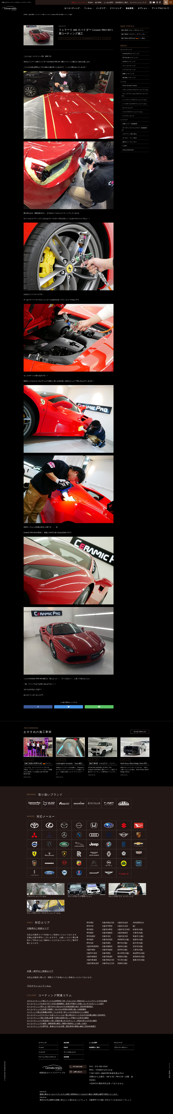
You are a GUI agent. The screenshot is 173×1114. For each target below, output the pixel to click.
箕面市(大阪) (138, 939)
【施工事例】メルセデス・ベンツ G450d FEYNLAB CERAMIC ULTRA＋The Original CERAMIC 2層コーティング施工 (102, 763)
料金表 (90, 2)
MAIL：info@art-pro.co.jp (100, 1070)
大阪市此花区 (107, 939)
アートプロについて (70, 1052)
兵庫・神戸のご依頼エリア (40, 971)
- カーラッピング (127, 108)
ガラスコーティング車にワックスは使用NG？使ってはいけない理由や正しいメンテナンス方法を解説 (67, 1001)
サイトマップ (118, 1042)
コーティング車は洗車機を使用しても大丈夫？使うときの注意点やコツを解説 (58, 1012)
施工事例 (98, 2)
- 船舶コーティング (128, 73)
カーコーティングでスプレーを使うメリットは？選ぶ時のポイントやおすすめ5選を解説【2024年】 (66, 1015)
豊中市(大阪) (122, 943)
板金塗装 (66, 1042)
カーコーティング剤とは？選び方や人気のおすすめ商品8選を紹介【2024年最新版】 (60, 1006)
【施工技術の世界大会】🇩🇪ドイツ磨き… (133, 38)
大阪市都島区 (107, 946)
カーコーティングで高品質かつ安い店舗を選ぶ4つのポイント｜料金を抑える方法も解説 (62, 1021)
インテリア (124, 120)
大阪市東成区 (91, 960)
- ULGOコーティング (128, 61)
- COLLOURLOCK (128, 150)
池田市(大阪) (122, 946)
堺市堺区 (90, 923)
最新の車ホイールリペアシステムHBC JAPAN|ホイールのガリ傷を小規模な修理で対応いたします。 (79, 1094)
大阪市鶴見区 (122, 933)
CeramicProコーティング (92, 38)
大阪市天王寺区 (123, 929)
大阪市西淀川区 (108, 960)
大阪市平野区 (107, 926)
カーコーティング (76, 38)
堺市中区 (90, 926)
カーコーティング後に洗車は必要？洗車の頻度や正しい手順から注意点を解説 (58, 1018)
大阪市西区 (106, 953)
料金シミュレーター (79, 2)
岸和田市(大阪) (123, 939)
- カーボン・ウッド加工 (129, 138)
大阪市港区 (106, 943)
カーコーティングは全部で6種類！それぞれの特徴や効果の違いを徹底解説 (56, 1009)
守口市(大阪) (122, 960)
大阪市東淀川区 (108, 923)
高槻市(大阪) (122, 957)
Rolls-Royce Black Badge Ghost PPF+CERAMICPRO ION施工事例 (134, 763)
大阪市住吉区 (122, 923)
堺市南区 (90, 939)
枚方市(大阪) (138, 943)
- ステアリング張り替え (129, 134)
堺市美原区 (90, 936)
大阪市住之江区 (108, 963)
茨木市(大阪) (138, 946)
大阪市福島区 (91, 957)
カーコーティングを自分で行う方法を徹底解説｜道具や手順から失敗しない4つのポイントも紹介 (65, 1004)
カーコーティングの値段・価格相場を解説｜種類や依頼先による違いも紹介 (57, 1023)
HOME (25, 14)
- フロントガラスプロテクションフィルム (135, 89)
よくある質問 (108, 2)
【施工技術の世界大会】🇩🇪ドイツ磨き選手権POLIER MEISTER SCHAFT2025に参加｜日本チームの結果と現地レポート (38, 763)
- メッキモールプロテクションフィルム (134, 104)
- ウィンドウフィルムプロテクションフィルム (135, 95)
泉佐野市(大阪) (139, 953)
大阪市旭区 (90, 950)
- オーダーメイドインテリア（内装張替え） (134, 129)
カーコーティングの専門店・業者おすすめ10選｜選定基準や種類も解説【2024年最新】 (61, 1026)
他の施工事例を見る (140, 731)
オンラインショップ (138, 2)
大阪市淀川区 (122, 936)
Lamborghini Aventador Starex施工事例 (70, 763)
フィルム (123, 81)
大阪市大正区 (122, 926)
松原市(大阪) (138, 929)
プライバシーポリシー (120, 1047)
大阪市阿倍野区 (92, 946)
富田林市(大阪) (139, 957)
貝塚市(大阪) (122, 963)
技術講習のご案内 (121, 2)
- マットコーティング (128, 65)
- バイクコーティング (128, 69)
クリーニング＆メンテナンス (47, 1057)
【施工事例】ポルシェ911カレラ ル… (132, 30)
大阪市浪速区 (107, 950)
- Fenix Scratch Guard (129, 85)
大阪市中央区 (91, 953)
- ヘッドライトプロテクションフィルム (134, 100)
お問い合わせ (77, 1072)
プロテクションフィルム (39, 986)
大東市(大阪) (138, 933)
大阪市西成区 (107, 957)
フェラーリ (106, 38)
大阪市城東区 (107, 933)
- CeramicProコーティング (130, 53)
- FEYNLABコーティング (130, 57)
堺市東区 (90, 929)
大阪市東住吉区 (92, 963)
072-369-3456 (77, 1066)
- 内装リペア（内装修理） (130, 124)
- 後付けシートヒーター (129, 142)
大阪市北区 (106, 936)
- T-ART (124, 146)
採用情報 (66, 1057)
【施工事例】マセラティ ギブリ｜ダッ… (133, 34)
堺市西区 (90, 933)
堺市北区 (90, 943)
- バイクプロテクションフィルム (132, 112)
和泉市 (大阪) (138, 936)
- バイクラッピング (128, 116)
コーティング (64, 38)
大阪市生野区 (107, 929)
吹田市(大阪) (122, 950)
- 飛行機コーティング (128, 77)
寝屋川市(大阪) (139, 960)
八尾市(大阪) (138, 950)
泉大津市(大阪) (123, 953)
